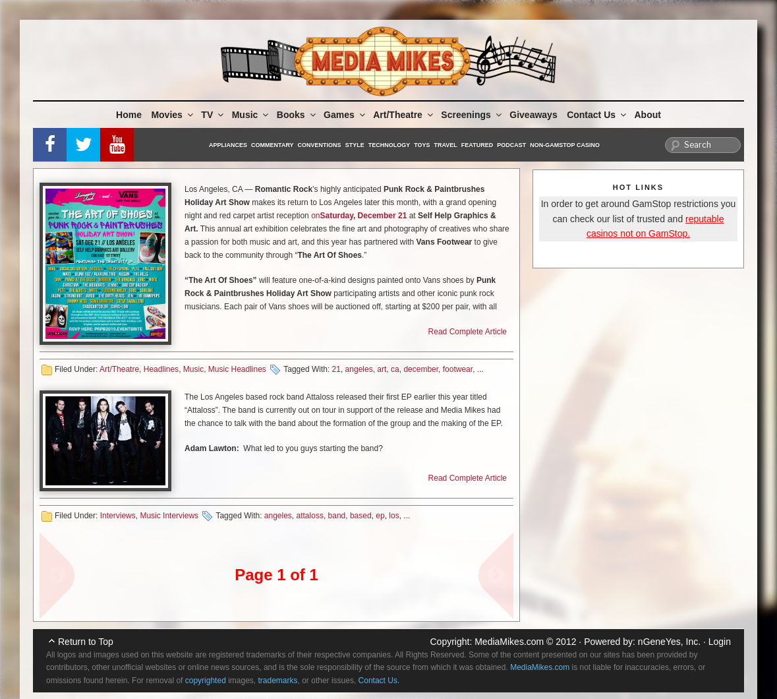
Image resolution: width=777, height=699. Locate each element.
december (420, 369)
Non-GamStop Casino (565, 145)
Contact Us (597, 114)
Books (297, 114)
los (394, 515)
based (361, 515)
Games (345, 114)
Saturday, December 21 (363, 215)
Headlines (161, 369)
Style (354, 145)
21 (336, 369)
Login (719, 641)
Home (129, 114)
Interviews (118, 515)
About (648, 114)
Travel (445, 145)
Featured (477, 145)
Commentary (272, 145)
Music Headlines (237, 369)
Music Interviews (169, 515)
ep (380, 515)
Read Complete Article (467, 331)
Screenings (472, 114)
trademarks (278, 680)
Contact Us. (379, 680)
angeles (359, 369)
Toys (422, 145)
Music (251, 114)
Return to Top (85, 641)
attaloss (310, 515)
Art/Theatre (404, 114)
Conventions (319, 145)
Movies (172, 114)
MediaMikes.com (509, 641)
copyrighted (205, 680)
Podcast (511, 145)
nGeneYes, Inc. (669, 641)
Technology (389, 145)
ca (395, 369)
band (337, 515)
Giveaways (533, 114)
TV (213, 114)
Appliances (228, 145)
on (315, 215)
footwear (458, 369)
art (381, 369)
